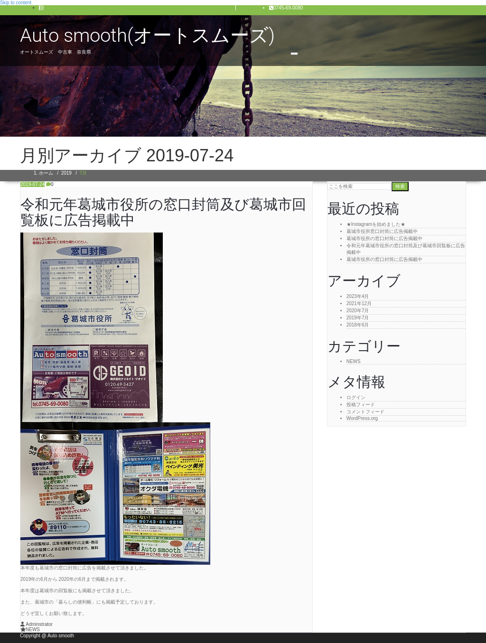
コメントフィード (365, 411)
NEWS (33, 629)
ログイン (355, 397)
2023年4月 (357, 296)
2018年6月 (357, 324)
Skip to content (15, 2)
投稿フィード (360, 404)
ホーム (46, 173)
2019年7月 (357, 317)
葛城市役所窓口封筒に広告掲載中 (382, 231)
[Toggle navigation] (294, 53)
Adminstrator (36, 624)
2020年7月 (357, 310)
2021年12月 (359, 303)
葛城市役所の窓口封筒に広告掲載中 (384, 238)
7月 (83, 173)
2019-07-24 (32, 184)
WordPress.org (362, 418)
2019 (66, 173)
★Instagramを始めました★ (375, 224)
